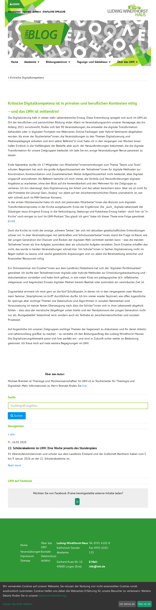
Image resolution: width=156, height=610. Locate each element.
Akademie (32, 62)
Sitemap (25, 560)
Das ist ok (144, 604)
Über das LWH (127, 62)
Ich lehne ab (127, 604)
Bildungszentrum (58, 62)
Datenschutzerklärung (52, 595)
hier (84, 386)
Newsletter (14, 11)
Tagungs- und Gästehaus (94, 62)
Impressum (27, 556)
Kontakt (26, 11)
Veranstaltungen (30, 551)
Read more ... (16, 465)
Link (11, 221)
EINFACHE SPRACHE (54, 11)
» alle (11, 434)
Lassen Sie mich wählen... (18, 604)
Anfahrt (36, 11)
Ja (77, 501)
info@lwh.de (97, 566)
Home (14, 62)
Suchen (17, 415)
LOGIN (15, 4)
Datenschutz (48, 556)
